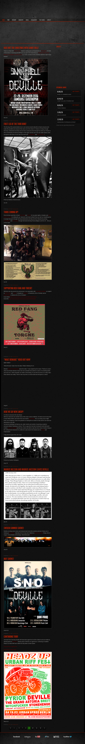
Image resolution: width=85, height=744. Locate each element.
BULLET (6, 54)
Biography (21, 20)
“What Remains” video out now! (17, 359)
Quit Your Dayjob (12, 428)
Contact (49, 20)
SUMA (43, 429)
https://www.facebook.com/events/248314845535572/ (23, 297)
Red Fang (22, 215)
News (3, 20)
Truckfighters (11, 54)
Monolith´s (14, 641)
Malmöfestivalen (39, 533)
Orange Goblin (42, 52)
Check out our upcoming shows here (65, 125)
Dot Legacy (15, 220)
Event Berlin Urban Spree (10, 649)
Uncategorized (15, 120)
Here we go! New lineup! (13, 412)
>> (44, 728)
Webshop (14, 20)
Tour (8, 20)
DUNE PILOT (18, 54)
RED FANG (8, 293)
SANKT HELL (17, 51)
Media (27, 20)
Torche (29, 215)
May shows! (9, 559)
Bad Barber (32, 418)
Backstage (11, 533)
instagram (27, 737)
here (31, 534)
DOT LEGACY (40, 134)
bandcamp (47, 737)
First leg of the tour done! (15, 124)
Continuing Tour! (11, 636)
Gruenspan (43, 51)
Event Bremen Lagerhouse (10, 646)
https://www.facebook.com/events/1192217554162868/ (22, 298)
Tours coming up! (11, 212)
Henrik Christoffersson (13, 368)
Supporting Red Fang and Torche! (18, 288)
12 (40, 728)
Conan (47, 52)
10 (32, 728)
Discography (34, 20)
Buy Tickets (76, 91)
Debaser (25, 293)
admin (9, 120)
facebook (16, 737)
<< (10, 728)
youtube (37, 737)
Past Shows (42, 20)
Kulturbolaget (7, 295)
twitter (68, 737)
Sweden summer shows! (14, 528)
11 (36, 728)
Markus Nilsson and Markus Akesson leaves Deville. (26, 469)
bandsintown (56, 737)
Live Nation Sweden (41, 291)
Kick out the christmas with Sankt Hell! (21, 48)
